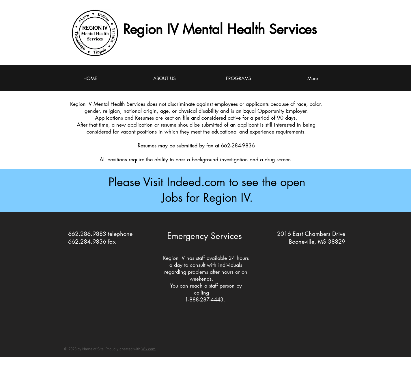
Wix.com (148, 349)
